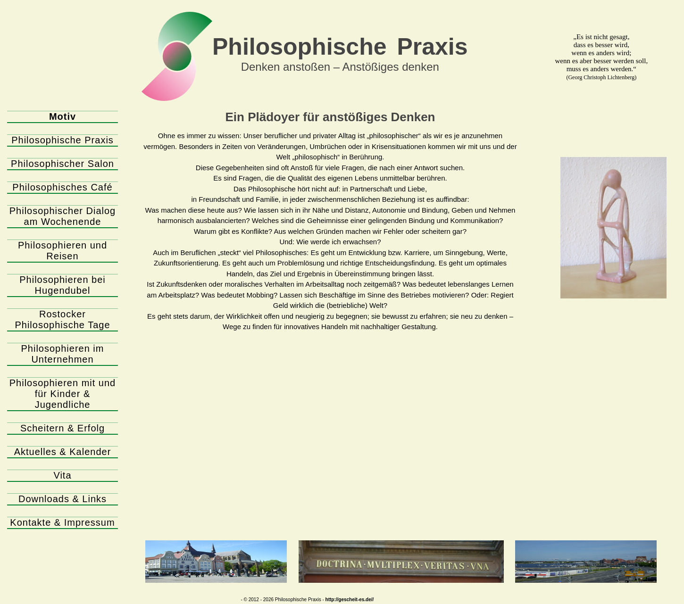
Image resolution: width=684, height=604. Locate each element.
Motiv (62, 116)
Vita (62, 475)
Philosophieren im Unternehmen (62, 353)
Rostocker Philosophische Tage (62, 319)
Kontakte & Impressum (62, 522)
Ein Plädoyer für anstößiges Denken (330, 117)
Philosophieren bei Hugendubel (62, 285)
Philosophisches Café (62, 187)
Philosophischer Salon (62, 163)
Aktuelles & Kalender (62, 452)
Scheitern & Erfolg (62, 428)
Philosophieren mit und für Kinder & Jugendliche (62, 394)
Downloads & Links (62, 499)
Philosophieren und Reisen (62, 250)
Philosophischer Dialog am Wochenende (62, 216)
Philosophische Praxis (62, 140)
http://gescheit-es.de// (349, 599)
